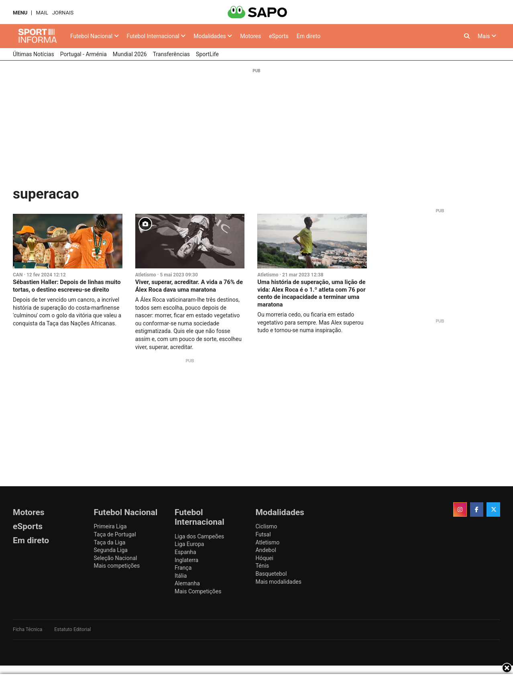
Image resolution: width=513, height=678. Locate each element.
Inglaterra (186, 560)
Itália (181, 575)
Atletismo (145, 275)
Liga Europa (189, 544)
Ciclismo (266, 526)
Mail (42, 12)
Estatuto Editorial (72, 629)
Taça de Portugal (115, 534)
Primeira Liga (110, 526)
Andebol (265, 550)
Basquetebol (271, 573)
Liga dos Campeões (199, 536)
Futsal (263, 534)
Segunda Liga (110, 550)
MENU (20, 12)
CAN (17, 275)
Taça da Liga (109, 542)
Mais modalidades (278, 582)
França (183, 567)
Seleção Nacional (115, 558)
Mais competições (117, 565)
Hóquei (264, 558)
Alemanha (187, 583)
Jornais (62, 12)
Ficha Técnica (27, 629)
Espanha (185, 552)
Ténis (262, 565)
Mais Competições (198, 591)
